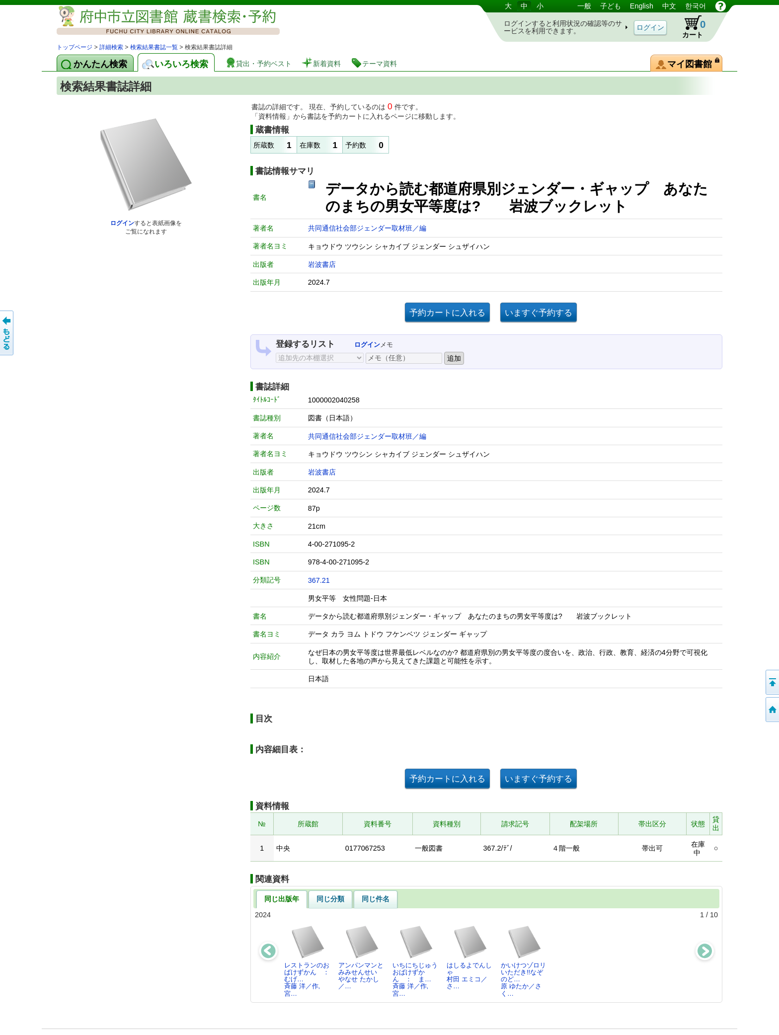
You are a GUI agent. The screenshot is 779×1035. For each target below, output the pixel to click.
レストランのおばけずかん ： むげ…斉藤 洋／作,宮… (309, 961)
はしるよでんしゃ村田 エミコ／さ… (469, 957)
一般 (584, 6)
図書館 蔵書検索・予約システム (161, 21)
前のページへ (7, 333)
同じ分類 (330, 899)
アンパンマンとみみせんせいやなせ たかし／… (361, 957)
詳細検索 (111, 47)
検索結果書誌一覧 (154, 47)
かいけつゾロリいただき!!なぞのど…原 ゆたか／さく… (523, 961)
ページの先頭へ (771, 682)
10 (714, 915)
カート (689, 27)
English (641, 6)
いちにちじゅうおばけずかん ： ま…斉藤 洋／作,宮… (415, 961)
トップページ (74, 47)
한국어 (695, 6)
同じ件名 (376, 899)
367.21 (319, 580)
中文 (669, 6)
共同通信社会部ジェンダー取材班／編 (367, 228)
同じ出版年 (281, 899)
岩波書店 (322, 264)
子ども (610, 6)
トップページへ (771, 709)
